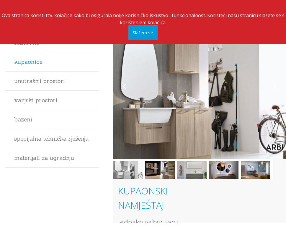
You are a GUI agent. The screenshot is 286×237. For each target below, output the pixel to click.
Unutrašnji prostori (39, 81)
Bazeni (23, 119)
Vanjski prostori (35, 100)
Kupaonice (28, 61)
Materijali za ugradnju (44, 157)
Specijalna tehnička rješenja (51, 138)
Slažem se (143, 31)
